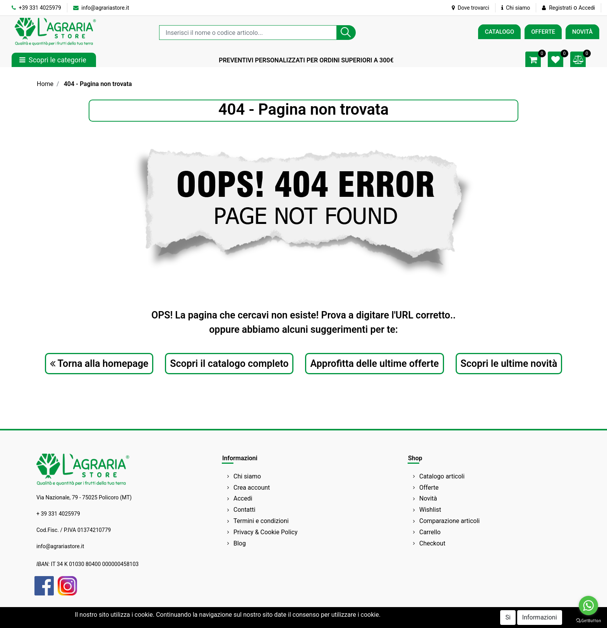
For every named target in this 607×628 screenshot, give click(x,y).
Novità (428, 498)
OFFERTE (543, 31)
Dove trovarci (470, 8)
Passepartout (336, 621)
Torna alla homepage (99, 363)
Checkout (432, 543)
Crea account (251, 487)
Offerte (429, 487)
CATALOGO (499, 31)
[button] (346, 32)
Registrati (560, 8)
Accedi (586, 8)
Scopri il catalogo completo (229, 363)
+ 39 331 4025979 (58, 514)
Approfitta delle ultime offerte (374, 363)
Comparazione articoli (449, 521)
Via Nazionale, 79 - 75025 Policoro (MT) (84, 497)
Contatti (244, 509)
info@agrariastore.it (101, 8)
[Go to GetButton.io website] (588, 620)
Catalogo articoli (442, 476)
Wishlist (430, 509)
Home (45, 84)
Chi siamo (515, 8)
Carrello (430, 532)
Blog (239, 543)
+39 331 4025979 (36, 8)
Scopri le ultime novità (509, 363)
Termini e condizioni (261, 521)
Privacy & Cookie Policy (265, 532)
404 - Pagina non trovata (98, 84)
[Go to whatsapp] (588, 605)
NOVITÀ (582, 31)
